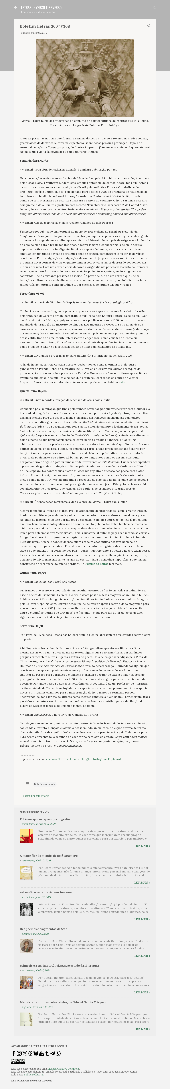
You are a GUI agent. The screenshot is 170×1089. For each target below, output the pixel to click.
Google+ (86, 759)
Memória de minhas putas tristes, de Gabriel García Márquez (63, 1002)
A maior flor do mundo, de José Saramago (49, 856)
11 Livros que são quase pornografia (45, 819)
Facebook (51, 759)
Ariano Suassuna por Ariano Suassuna (46, 892)
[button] (148, 26)
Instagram (100, 759)
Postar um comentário (36, 795)
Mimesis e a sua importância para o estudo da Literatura (59, 965)
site (122, 382)
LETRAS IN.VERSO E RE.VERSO (41, 7)
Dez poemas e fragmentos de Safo (43, 929)
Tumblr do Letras (96, 564)
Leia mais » (142, 846)
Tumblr (74, 759)
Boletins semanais (44, 784)
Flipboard (114, 759)
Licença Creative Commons (63, 1068)
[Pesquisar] (154, 8)
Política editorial (33, 1074)
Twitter (63, 759)
